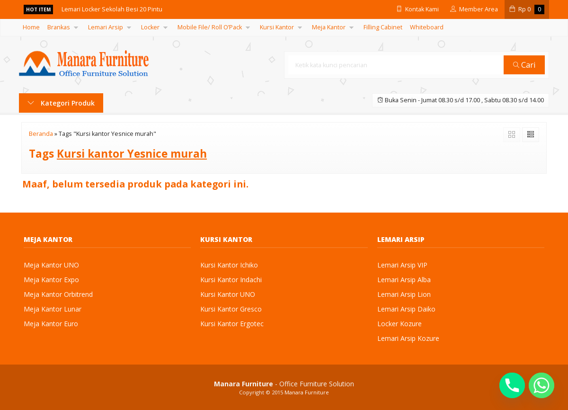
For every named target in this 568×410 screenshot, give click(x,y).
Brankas (58, 27)
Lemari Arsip (105, 27)
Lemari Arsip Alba (404, 279)
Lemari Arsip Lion (404, 294)
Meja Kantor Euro (51, 323)
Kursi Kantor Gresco (231, 308)
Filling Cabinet (383, 27)
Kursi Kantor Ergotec (232, 323)
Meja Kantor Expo (51, 279)
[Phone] (512, 385)
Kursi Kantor (277, 27)
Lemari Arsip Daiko (406, 308)
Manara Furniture (306, 392)
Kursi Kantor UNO (227, 294)
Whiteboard (427, 27)
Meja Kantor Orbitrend (58, 294)
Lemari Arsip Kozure (408, 338)
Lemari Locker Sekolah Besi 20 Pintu (112, 9)
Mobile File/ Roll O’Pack (210, 27)
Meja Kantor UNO (51, 264)
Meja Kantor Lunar (52, 308)
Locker (150, 27)
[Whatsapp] (541, 385)
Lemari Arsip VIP (402, 264)
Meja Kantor (329, 27)
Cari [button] (524, 64)
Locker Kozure (399, 323)
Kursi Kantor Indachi (231, 279)
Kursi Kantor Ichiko (229, 264)
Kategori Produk (61, 102)
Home (31, 27)
